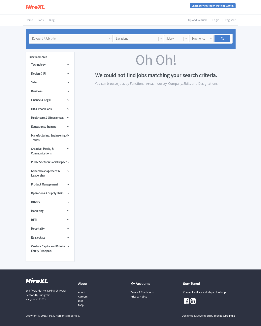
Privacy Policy (139, 296)
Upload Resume (198, 20)
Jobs (41, 20)
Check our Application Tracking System (213, 5)
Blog (52, 20)
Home (29, 20)
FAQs (81, 305)
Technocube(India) (225, 315)
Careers (83, 296)
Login (215, 20)
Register (230, 20)
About (81, 292)
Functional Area (38, 57)
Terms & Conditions (142, 292)
